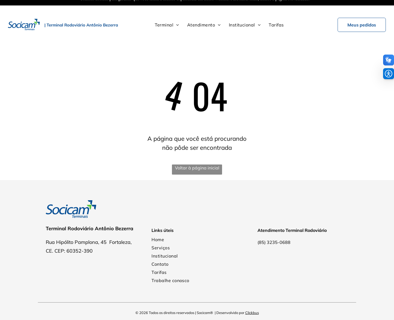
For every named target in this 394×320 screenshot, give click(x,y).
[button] (388, 73)
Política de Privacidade (197, 309)
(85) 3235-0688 (273, 228)
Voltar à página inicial (197, 154)
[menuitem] (167, 11)
